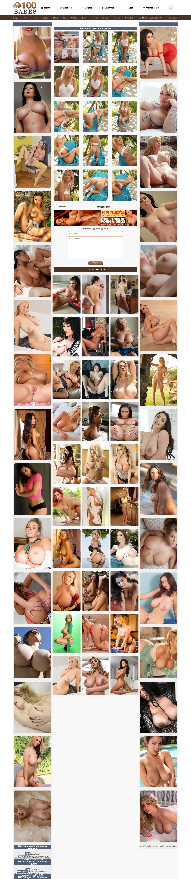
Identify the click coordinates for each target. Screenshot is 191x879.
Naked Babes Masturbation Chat (150, 18)
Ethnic (55, 18)
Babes (45, 18)
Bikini (84, 18)
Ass (64, 18)
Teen (36, 18)
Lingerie (16, 18)
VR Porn (117, 18)
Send (95, 263)
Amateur (74, 18)
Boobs (26, 18)
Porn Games (173, 18)
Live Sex (105, 18)
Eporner (94, 18)
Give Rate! (87, 228)
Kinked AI (129, 18)
